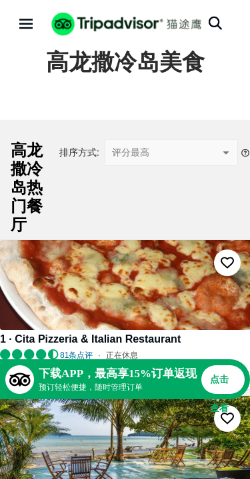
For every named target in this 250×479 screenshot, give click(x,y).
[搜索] (215, 23)
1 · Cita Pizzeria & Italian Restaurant (90, 339)
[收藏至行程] (227, 262)
